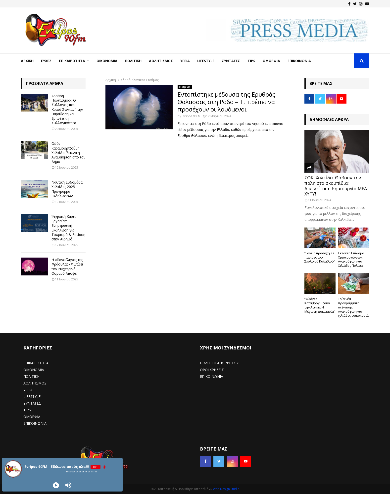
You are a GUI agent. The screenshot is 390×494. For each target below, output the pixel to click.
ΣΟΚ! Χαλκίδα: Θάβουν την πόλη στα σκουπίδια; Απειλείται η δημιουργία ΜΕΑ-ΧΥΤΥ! (336, 186)
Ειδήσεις (185, 86)
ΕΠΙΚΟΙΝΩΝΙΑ (35, 423)
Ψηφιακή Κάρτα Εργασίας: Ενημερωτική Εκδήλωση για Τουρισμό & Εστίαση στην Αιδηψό (68, 227)
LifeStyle (205, 60)
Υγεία (185, 60)
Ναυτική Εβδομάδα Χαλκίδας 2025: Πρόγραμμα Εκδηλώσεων (67, 189)
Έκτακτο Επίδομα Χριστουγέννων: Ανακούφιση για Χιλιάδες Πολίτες (351, 259)
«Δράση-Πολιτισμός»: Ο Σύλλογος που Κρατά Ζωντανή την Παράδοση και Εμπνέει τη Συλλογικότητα (67, 109)
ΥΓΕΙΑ (28, 389)
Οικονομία (107, 60)
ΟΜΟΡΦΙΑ (31, 416)
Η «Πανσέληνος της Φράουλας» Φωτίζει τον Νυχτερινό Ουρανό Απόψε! (67, 266)
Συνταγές (231, 60)
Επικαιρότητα (72, 60)
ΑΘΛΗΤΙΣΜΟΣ (35, 383)
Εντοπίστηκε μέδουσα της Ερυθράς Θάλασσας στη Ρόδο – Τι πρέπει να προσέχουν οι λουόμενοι (226, 101)
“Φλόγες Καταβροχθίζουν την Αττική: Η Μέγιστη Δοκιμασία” (319, 305)
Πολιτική (133, 60)
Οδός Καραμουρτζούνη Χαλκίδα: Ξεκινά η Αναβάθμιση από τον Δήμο (68, 152)
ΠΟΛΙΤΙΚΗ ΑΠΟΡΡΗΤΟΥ (219, 363)
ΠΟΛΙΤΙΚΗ (31, 376)
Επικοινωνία (299, 60)
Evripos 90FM (191, 116)
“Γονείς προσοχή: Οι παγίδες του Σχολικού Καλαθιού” (319, 257)
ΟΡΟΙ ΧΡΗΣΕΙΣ (212, 369)
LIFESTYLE (32, 396)
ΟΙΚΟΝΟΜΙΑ (33, 369)
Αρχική (27, 60)
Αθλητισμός (161, 60)
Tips (251, 60)
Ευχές (46, 60)
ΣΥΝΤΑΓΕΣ (32, 403)
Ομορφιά (271, 60)
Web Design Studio (226, 489)
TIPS (27, 410)
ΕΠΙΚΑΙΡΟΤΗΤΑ (36, 363)
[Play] (56, 485)
